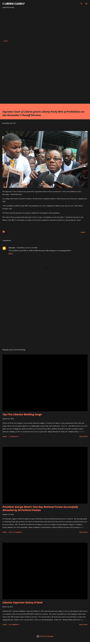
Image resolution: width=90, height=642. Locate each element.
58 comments (14, 625)
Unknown (12, 248)
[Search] (81, 3)
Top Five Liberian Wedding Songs (22, 414)
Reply (11, 254)
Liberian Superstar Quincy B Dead (22, 602)
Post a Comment (15, 532)
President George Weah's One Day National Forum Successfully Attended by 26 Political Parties (40, 508)
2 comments (13, 436)
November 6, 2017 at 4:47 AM (27, 248)
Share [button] (83, 232)
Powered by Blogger (45, 636)
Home (6, 41)
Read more (83, 436)
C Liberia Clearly (13, 3)
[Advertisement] (45, 24)
